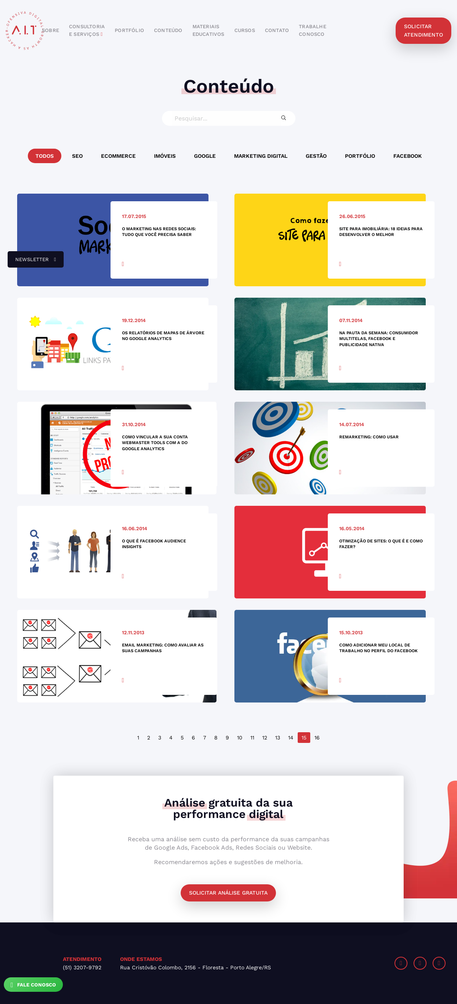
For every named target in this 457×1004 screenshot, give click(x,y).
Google (205, 156)
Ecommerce (118, 156)
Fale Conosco (33, 985)
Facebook (407, 156)
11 (252, 738)
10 (239, 738)
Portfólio (360, 156)
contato (277, 30)
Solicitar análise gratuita (228, 893)
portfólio (129, 30)
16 (317, 738)
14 (290, 738)
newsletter (32, 262)
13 (277, 738)
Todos (44, 156)
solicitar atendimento (423, 30)
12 (264, 738)
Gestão (316, 156)
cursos (244, 30)
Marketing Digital (260, 156)
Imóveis (165, 156)
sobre (50, 30)
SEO (77, 156)
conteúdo (168, 30)
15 (303, 738)
